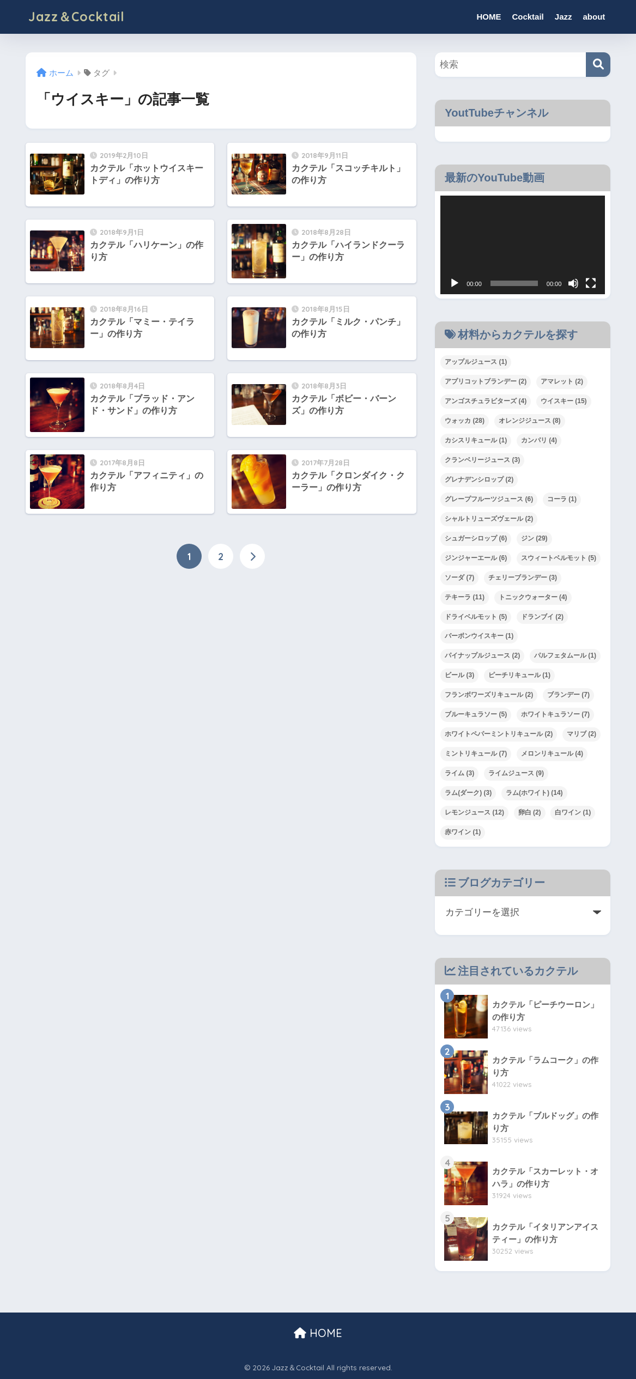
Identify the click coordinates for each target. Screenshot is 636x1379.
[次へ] (252, 556)
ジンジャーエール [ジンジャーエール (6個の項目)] (476, 558)
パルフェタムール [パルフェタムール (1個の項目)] (565, 655)
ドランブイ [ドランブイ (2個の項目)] (542, 617)
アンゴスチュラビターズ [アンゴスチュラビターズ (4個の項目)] (485, 401)
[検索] (598, 64)
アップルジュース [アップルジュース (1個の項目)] (476, 362)
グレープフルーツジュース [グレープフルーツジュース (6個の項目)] (489, 499)
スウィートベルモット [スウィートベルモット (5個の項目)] (558, 558)
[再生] (454, 283)
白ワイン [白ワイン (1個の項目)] (573, 812)
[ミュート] (573, 283)
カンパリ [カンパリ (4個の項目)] (539, 440)
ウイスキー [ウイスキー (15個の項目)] (564, 401)
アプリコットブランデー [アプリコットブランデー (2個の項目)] (485, 381)
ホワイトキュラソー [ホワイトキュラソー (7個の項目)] (555, 714)
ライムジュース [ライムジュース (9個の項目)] (516, 773)
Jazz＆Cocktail (76, 17)
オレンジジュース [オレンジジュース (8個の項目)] (530, 420)
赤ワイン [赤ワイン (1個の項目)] (463, 832)
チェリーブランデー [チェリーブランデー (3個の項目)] (522, 577)
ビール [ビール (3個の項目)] (459, 675)
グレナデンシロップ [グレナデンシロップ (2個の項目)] (479, 479)
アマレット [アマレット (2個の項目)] (562, 381)
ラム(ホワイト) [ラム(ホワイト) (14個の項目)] (534, 793)
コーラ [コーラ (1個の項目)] (562, 499)
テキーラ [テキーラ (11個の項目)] (464, 597)
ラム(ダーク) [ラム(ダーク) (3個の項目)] (468, 793)
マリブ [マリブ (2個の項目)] (581, 734)
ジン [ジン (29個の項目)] (534, 538)
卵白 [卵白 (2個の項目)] (529, 812)
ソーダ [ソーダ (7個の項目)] (459, 577)
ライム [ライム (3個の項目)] (459, 773)
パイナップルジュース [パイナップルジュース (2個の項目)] (482, 655)
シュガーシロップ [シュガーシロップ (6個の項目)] (476, 538)
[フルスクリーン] (590, 283)
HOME (488, 16)
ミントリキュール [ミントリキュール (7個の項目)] (476, 753)
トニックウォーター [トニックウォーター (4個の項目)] (533, 597)
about (594, 16)
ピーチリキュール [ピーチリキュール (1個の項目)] (519, 675)
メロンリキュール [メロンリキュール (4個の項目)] (552, 753)
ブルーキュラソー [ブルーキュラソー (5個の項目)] (476, 714)
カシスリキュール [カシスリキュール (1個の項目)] (476, 440)
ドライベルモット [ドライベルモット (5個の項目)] (476, 617)
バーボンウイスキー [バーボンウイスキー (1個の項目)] (479, 636)
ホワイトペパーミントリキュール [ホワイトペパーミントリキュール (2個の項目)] (499, 734)
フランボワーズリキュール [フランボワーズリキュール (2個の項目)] (489, 694)
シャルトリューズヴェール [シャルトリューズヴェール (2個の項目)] (489, 519)
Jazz (563, 16)
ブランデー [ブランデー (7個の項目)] (568, 694)
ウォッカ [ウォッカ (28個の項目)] (464, 420)
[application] (522, 245)
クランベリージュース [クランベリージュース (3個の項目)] (482, 460)
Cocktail (527, 16)
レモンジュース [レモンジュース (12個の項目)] (474, 812)
